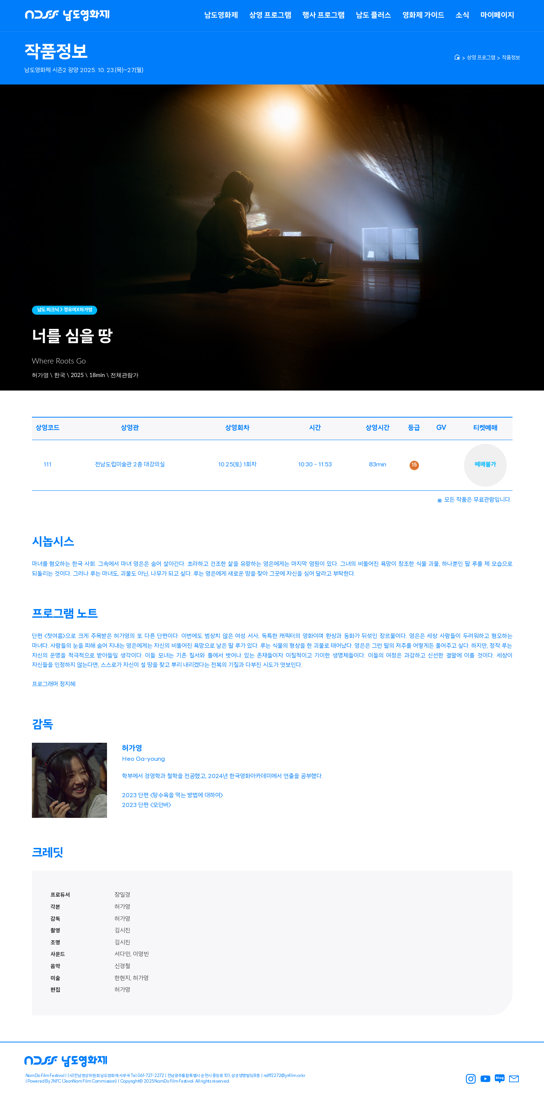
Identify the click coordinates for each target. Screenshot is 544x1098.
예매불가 (485, 465)
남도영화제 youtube (485, 1079)
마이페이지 (497, 16)
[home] (457, 57)
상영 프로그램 (270, 16)
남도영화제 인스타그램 (471, 1079)
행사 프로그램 (324, 16)
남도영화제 (221, 16)
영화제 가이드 (423, 16)
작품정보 (511, 58)
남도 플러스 (373, 16)
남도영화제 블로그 (499, 1079)
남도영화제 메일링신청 (514, 1079)
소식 (462, 16)
